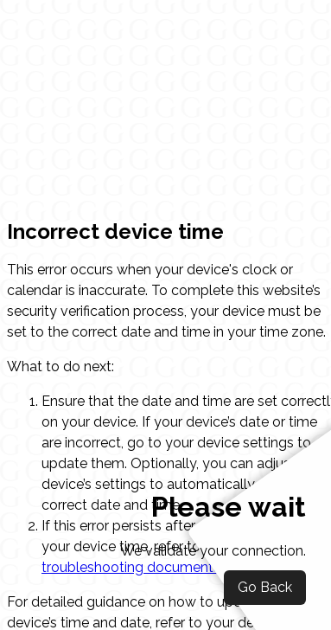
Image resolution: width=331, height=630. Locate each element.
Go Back (265, 587)
